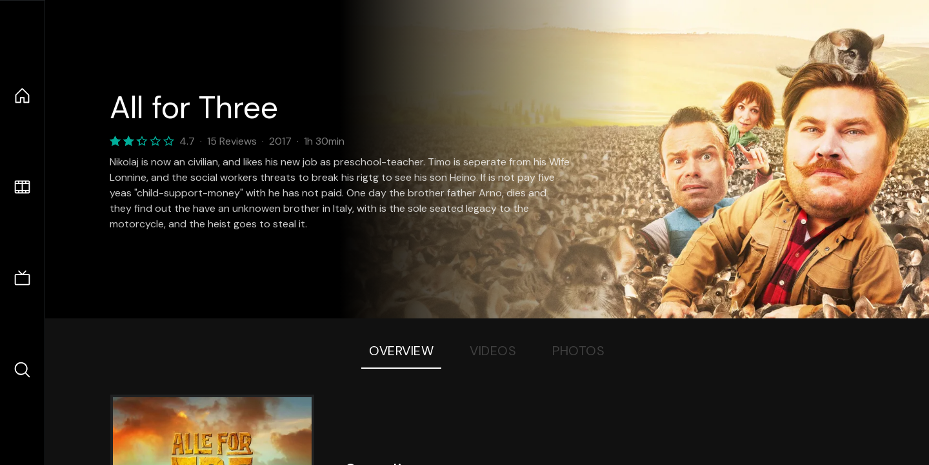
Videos (493, 350)
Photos (578, 350)
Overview (401, 350)
